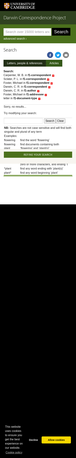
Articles (54, 63)
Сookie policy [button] (14, 452)
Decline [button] (33, 440)
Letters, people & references (24, 63)
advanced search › (15, 38)
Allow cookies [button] (56, 440)
